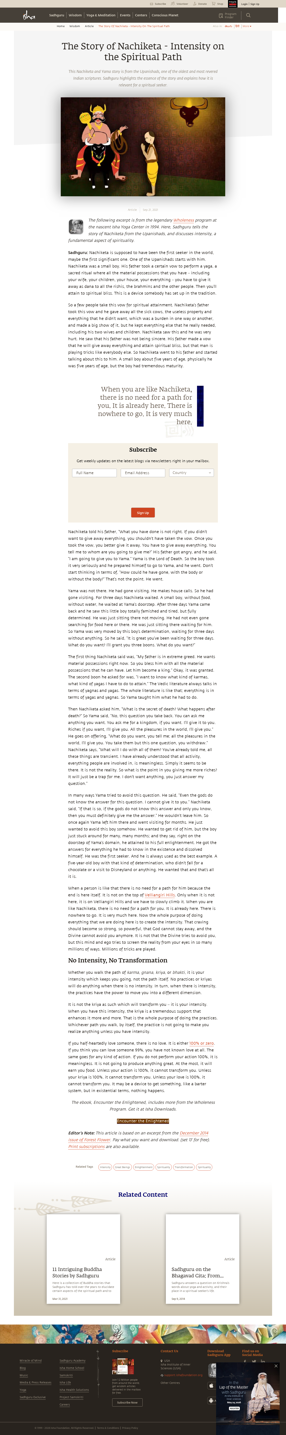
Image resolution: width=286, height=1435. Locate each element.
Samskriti (66, 1375)
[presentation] (143, 496)
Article (89, 26)
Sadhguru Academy (72, 1360)
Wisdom (75, 15)
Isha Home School (72, 1368)
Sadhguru (56, 15)
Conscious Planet (165, 15)
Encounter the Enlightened (143, 1121)
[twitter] (21, 477)
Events (125, 15)
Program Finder (231, 16)
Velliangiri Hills (160, 895)
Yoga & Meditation (100, 15)
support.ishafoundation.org (183, 1375)
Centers (141, 15)
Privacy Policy (130, 1427)
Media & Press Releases (35, 1382)
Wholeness (183, 220)
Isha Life (65, 1382)
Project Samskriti (71, 1397)
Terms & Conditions (108, 1427)
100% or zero (201, 1043)
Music (24, 1375)
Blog (23, 1368)
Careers (65, 1404)
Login (244, 4)
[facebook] (21, 468)
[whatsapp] (22, 458)
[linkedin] (21, 486)
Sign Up (254, 4)
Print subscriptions (86, 1146)
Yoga (23, 1389)
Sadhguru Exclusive (33, 1397)
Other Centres (170, 1382)
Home (61, 26)
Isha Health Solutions (74, 1389)
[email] (21, 495)
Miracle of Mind (31, 1360)
